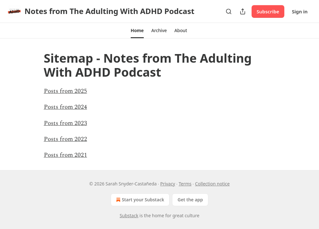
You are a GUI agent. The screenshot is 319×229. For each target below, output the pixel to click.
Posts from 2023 (65, 123)
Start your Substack (139, 199)
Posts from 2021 (65, 155)
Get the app (190, 200)
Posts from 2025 (65, 91)
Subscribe (268, 11)
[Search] (228, 11)
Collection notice (212, 184)
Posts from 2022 (65, 139)
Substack (129, 215)
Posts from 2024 (65, 107)
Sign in (300, 11)
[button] (137, 30)
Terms (185, 184)
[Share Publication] (242, 11)
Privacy (167, 184)
